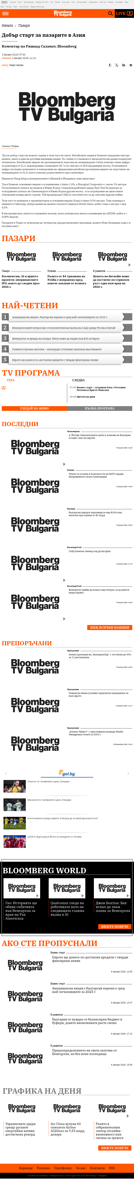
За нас (81, 1168)
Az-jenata (66, 2)
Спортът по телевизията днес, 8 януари (36, 786)
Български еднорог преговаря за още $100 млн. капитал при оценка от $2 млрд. (95, 514)
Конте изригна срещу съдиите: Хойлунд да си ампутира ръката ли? (50, 823)
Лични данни (71, 1175)
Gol (51, 2)
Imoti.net (102, 2)
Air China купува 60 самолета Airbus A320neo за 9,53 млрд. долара (68, 1129)
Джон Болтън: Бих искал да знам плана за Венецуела (113, 906)
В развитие (99, 271)
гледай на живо (34, 408)
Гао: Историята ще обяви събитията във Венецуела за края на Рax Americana (21, 910)
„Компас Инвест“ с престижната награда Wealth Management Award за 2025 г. (96, 733)
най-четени (30, 305)
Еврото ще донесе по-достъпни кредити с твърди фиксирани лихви (90, 959)
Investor (13, 2)
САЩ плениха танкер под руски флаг (90, 551)
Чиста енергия (73, 431)
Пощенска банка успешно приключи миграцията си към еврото (98, 694)
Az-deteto (119, 2)
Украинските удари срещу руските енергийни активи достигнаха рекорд (20, 1129)
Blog (126, 2)
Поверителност (56, 1175)
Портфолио (63, 1168)
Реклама (43, 1168)
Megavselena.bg (37, 7)
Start (2, 7)
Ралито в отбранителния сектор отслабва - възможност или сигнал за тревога (110, 1131)
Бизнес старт (57, 952)
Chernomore (24, 7)
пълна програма (99, 408)
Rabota (111, 2)
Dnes (20, 2)
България (71, 509)
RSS (112, 1168)
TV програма (31, 372)
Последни (20, 424)
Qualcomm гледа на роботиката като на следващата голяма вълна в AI (67, 908)
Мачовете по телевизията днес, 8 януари (37, 804)
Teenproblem (82, 2)
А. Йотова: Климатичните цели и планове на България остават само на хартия (100, 436)
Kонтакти (97, 1168)
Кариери (26, 1168)
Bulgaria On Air (42, 2)
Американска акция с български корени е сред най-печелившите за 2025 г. (88, 990)
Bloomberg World (74, 547)
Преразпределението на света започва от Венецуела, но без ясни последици (84, 1052)
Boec (15, 7)
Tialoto (57, 2)
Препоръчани (27, 643)
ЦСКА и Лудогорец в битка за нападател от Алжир (42, 841)
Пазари (19, 238)
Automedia (93, 2)
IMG (5, 2)
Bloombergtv (29, 2)
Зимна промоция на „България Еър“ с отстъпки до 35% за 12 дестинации (100, 656)
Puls (73, 2)
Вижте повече (114, 927)
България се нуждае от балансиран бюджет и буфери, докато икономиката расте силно (87, 1021)
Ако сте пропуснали (50, 943)
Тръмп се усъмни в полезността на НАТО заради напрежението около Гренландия (96, 475)
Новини (51, 271)
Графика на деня (42, 1091)
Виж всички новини (109, 628)
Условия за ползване (37, 1175)
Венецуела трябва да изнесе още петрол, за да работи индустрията (99, 591)
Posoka (9, 7)
